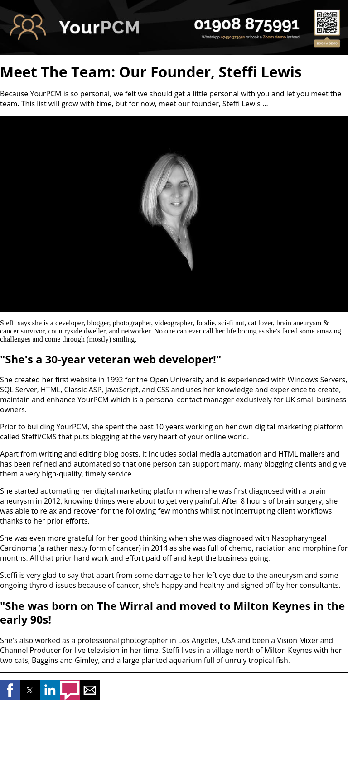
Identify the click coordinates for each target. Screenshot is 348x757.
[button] (10, 690)
